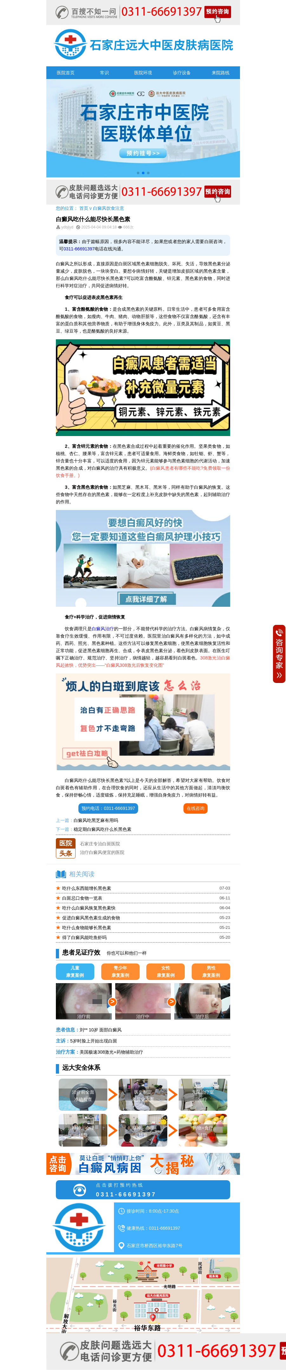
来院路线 (220, 72)
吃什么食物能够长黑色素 (86, 927)
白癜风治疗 (103, 628)
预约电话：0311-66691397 (108, 808)
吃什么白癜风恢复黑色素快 (89, 907)
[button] (138, 173)
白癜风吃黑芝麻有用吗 (96, 820)
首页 (83, 208)
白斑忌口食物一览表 (82, 898)
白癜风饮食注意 (108, 208)
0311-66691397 (79, 248)
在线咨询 (195, 808)
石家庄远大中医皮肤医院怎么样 (111, 838)
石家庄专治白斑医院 (100, 846)
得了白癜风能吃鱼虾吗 (84, 937)
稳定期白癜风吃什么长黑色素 (102, 829)
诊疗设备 (182, 72)
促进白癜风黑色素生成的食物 (91, 917)
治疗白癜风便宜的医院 (102, 855)
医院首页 (66, 72)
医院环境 (143, 72)
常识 (104, 72)
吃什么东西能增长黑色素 (86, 888)
